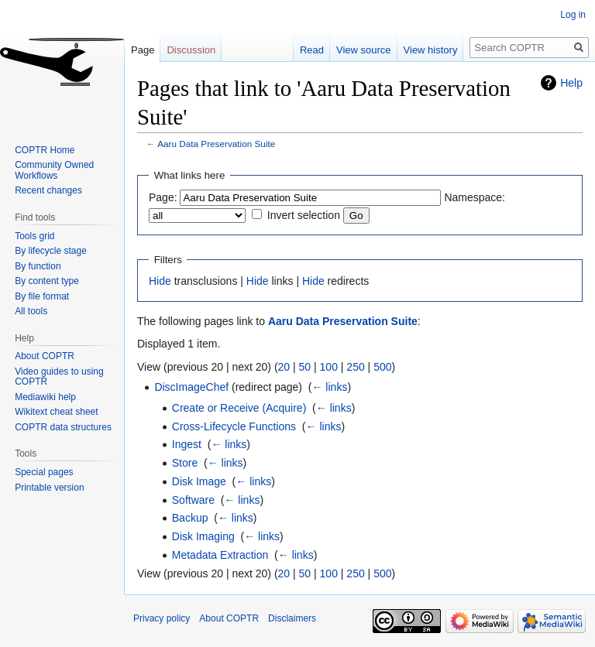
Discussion (191, 50)
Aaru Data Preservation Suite (216, 144)
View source (363, 50)
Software (193, 500)
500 (382, 367)
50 (305, 367)
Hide (160, 281)
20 (284, 367)
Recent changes (48, 190)
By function (37, 266)
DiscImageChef (191, 387)
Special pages (44, 472)
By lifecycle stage (51, 250)
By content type (47, 281)
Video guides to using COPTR (59, 377)
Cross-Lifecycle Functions (234, 426)
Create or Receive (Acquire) (239, 408)
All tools (31, 311)
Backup (190, 518)
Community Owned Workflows (54, 170)
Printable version (49, 487)
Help (571, 83)
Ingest (186, 444)
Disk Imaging (203, 536)
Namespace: (474, 197)
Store (185, 463)
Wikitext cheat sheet (56, 411)
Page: (163, 197)
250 (355, 367)
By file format (42, 296)
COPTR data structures (63, 427)
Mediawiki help (45, 397)
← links (329, 387)
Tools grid (34, 236)
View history (431, 50)
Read (312, 50)
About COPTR (44, 356)
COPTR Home (44, 150)
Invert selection (303, 215)
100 (329, 367)
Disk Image (199, 481)
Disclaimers (292, 618)
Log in (573, 14)
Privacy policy (161, 618)
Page (142, 50)
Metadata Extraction (220, 555)
